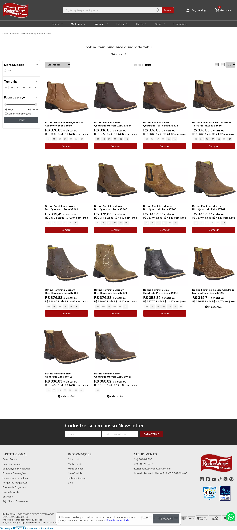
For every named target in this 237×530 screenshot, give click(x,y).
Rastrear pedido (11, 463)
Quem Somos (10, 459)
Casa (158, 24)
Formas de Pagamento (15, 487)
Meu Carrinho (75, 473)
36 (104, 139)
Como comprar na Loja (15, 477)
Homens (55, 24)
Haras (140, 24)
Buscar (168, 10)
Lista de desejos (77, 477)
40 (126, 139)
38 (115, 139)
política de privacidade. (116, 520)
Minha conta (75, 463)
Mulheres (76, 24)
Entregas (7, 496)
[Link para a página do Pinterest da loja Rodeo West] (231, 479)
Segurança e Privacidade (16, 468)
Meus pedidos (76, 468)
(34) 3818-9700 (142, 459)
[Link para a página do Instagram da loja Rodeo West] (202, 479)
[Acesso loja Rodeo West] (196, 10)
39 (121, 139)
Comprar (66, 146)
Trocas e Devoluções (14, 473)
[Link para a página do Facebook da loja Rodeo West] (208, 479)
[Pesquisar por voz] (158, 10)
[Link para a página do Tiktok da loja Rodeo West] (219, 479)
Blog (70, 482)
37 (65, 139)
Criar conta (74, 459)
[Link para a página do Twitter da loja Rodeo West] (225, 479)
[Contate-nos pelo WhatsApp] (230, 516)
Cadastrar (151, 434)
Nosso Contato (10, 491)
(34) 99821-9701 (143, 463)
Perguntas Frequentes (14, 482)
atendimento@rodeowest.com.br (152, 468)
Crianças (99, 24)
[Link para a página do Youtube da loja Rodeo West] (214, 479)
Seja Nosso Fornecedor (15, 501)
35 (54, 139)
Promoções (180, 24)
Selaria (120, 24)
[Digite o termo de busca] (108, 10)
